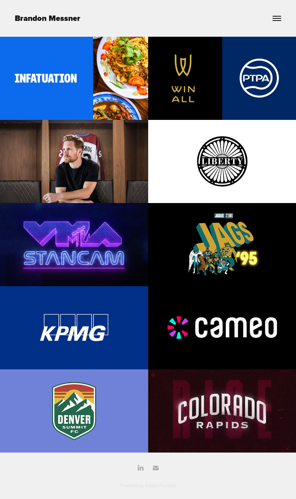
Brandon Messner (47, 18)
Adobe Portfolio (160, 485)
